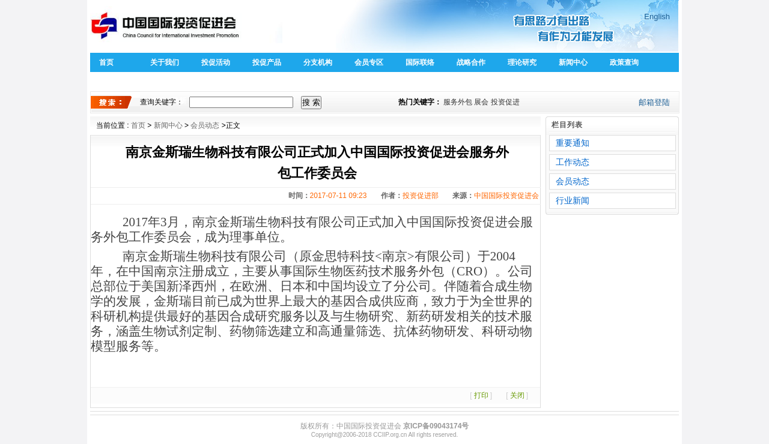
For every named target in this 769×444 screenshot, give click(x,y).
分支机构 (317, 62)
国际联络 (420, 62)
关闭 (517, 395)
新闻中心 (573, 62)
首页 (106, 62)
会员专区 (368, 62)
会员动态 (204, 125)
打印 (481, 395)
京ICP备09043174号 (436, 426)
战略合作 (471, 62)
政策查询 (624, 62)
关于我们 (164, 62)
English (657, 16)
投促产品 (266, 62)
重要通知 (572, 143)
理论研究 (522, 62)
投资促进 (505, 102)
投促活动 (215, 62)
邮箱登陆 (654, 102)
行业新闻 (572, 200)
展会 (481, 102)
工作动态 (572, 162)
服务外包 (457, 102)
